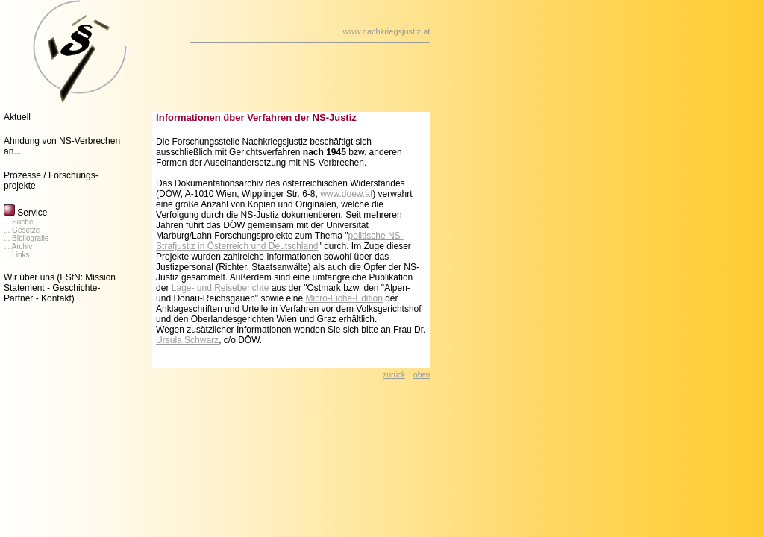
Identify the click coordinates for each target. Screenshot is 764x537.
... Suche (18, 222)
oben (421, 375)
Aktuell (17, 117)
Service (25, 212)
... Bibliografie (26, 238)
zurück (394, 375)
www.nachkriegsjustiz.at (386, 31)
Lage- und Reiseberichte (220, 288)
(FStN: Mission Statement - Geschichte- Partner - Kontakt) (60, 288)
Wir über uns (29, 277)
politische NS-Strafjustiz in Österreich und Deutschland (280, 240)
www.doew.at (346, 194)
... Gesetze (22, 230)
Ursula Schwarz (187, 340)
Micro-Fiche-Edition (343, 298)
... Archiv (18, 246)
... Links (16, 255)
